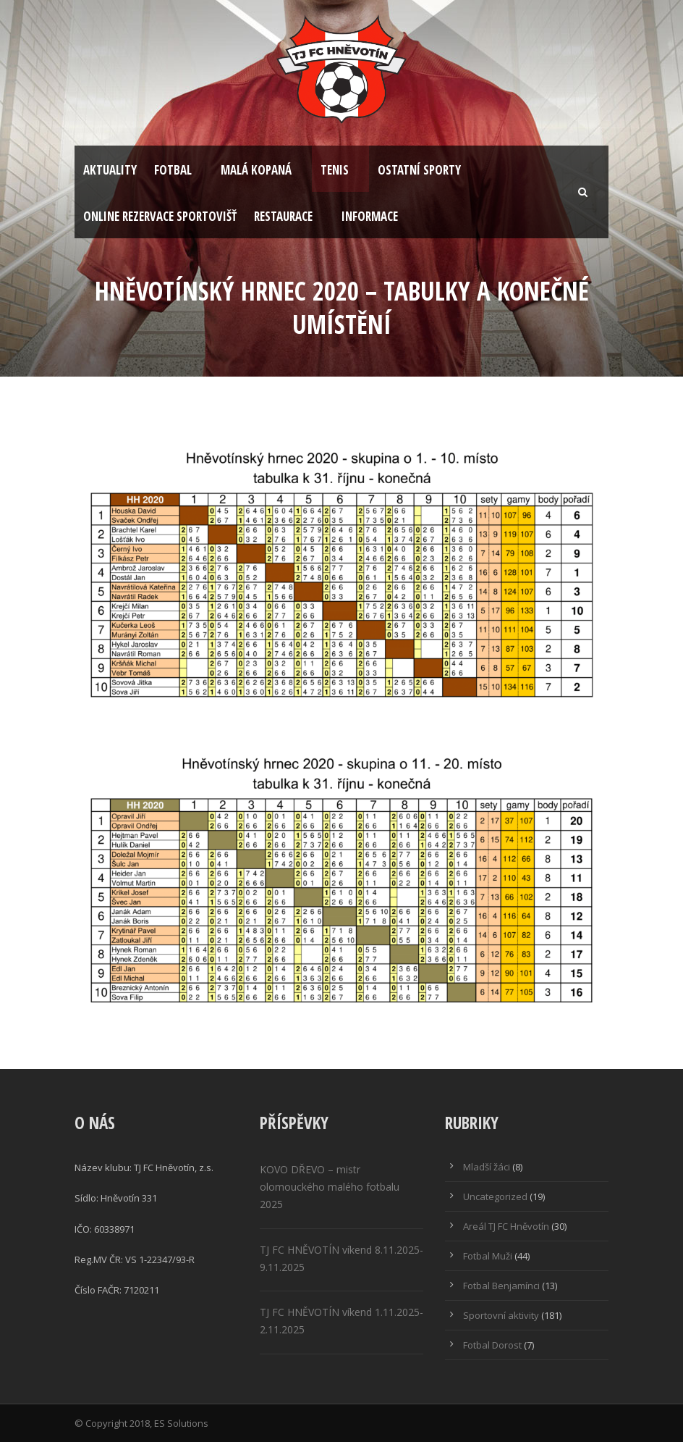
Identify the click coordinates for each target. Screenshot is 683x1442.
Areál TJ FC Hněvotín (506, 1226)
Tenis (335, 170)
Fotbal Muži (487, 1255)
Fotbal (173, 170)
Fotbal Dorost (492, 1344)
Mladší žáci (486, 1166)
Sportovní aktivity (501, 1315)
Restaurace (283, 216)
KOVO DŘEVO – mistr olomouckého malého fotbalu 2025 (329, 1186)
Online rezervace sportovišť (160, 216)
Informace (370, 216)
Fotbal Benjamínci (501, 1285)
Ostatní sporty (419, 170)
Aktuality (110, 170)
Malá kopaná (256, 170)
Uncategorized (495, 1196)
